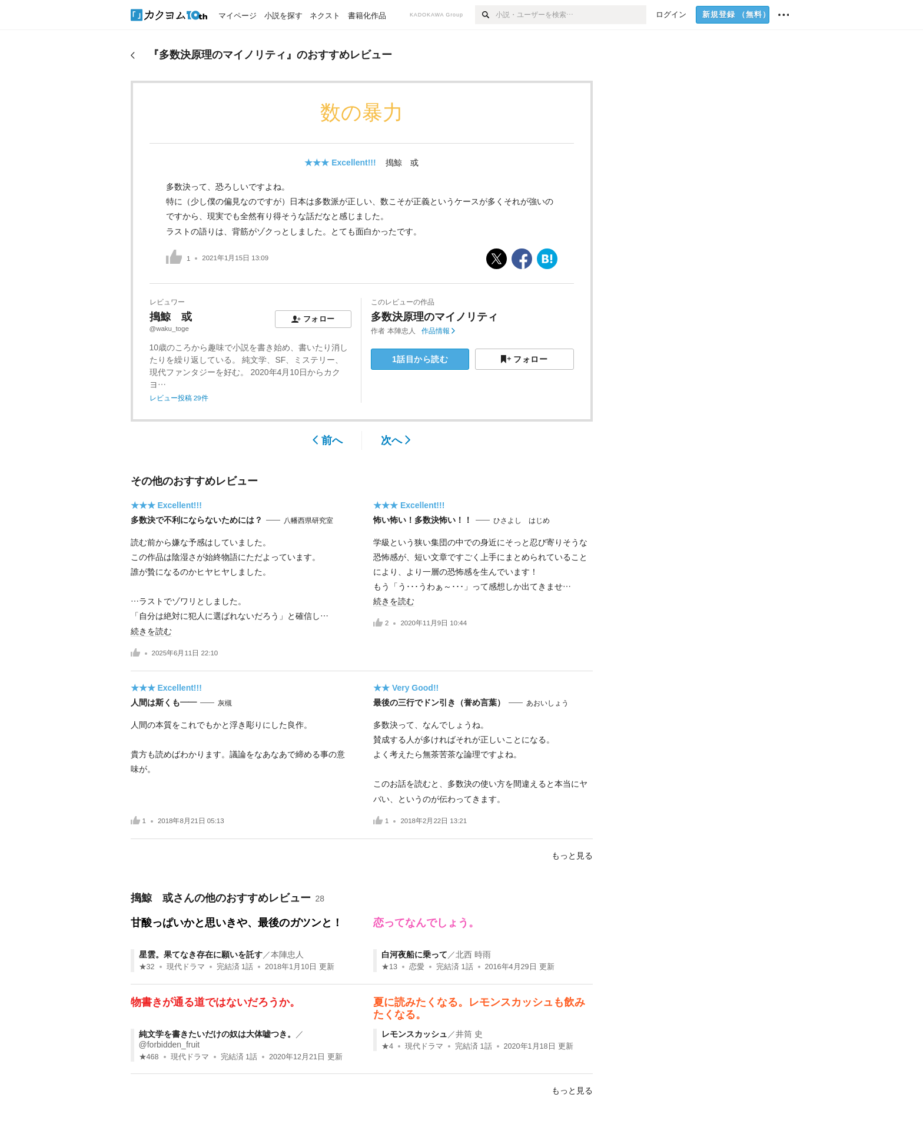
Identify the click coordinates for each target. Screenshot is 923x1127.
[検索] (485, 14)
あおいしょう (547, 703)
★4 (387, 1046)
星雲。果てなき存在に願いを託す (201, 954)
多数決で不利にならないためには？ (197, 520)
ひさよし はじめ (521, 520)
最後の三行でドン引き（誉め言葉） (439, 702)
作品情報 (438, 330)
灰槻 (225, 703)
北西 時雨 (473, 954)
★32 (147, 967)
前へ (328, 440)
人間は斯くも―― (164, 702)
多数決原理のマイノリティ (434, 317)
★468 (149, 1057)
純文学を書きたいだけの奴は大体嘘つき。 (217, 1034)
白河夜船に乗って (414, 954)
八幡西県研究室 (308, 520)
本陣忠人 (401, 330)
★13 (389, 967)
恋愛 (416, 967)
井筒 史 (469, 1034)
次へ (396, 440)
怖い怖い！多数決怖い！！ (422, 520)
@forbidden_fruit (169, 1044)
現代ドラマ (186, 967)
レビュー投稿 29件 (179, 398)
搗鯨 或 (402, 162)
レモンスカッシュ (414, 1034)
